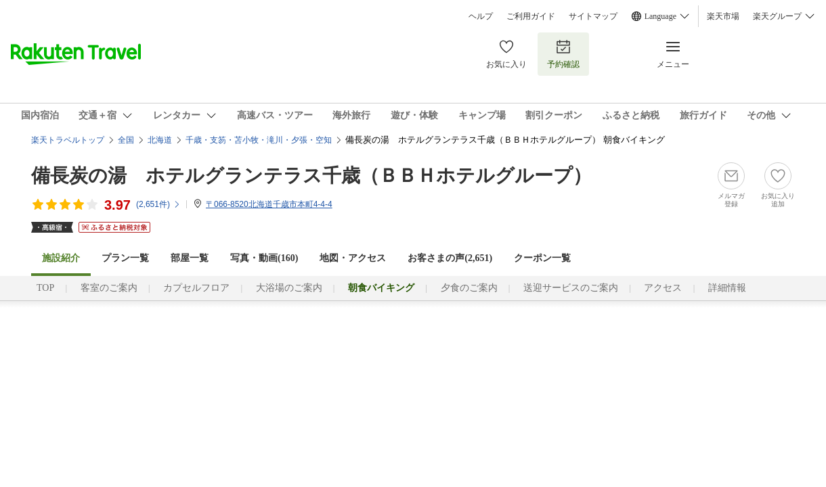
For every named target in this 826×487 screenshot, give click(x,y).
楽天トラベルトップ (67, 140)
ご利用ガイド (530, 16)
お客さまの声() (450, 258)
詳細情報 (727, 288)
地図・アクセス (353, 258)
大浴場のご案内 (289, 288)
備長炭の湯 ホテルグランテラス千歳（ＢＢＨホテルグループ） (311, 175)
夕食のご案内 (469, 288)
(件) (158, 204)
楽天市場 (723, 16)
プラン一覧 (125, 258)
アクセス (663, 288)
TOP (45, 288)
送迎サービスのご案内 (570, 288)
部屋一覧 (190, 258)
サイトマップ (593, 16)
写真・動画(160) (264, 258)
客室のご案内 (109, 288)
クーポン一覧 (542, 258)
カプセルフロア (196, 288)
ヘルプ (481, 16)
